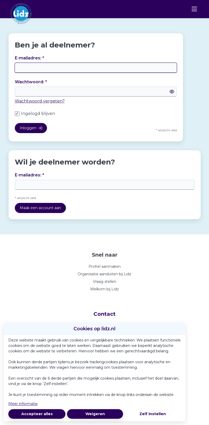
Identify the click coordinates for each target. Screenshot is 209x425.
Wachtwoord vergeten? (40, 101)
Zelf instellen (152, 414)
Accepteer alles (37, 414)
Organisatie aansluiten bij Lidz (104, 274)
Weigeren (95, 414)
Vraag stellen (104, 281)
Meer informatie (23, 403)
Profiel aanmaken (105, 266)
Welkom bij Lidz (104, 289)
